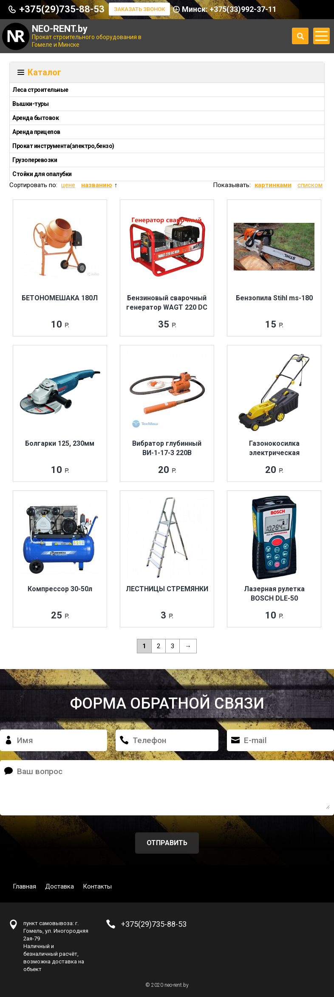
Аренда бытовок (35, 117)
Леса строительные (40, 89)
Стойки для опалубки (42, 174)
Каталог (44, 72)
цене (68, 185)
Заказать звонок (139, 9)
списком (310, 185)
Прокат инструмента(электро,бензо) (63, 145)
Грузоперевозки (34, 160)
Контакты (97, 886)
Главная (24, 886)
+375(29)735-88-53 (62, 9)
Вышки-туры (30, 103)
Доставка (59, 886)
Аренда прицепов (36, 131)
